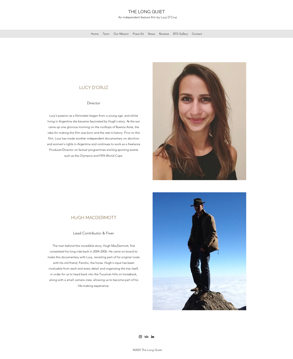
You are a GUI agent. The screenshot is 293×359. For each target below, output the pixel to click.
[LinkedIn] (153, 337)
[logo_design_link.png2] (146, 337)
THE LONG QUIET (146, 11)
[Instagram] (140, 337)
